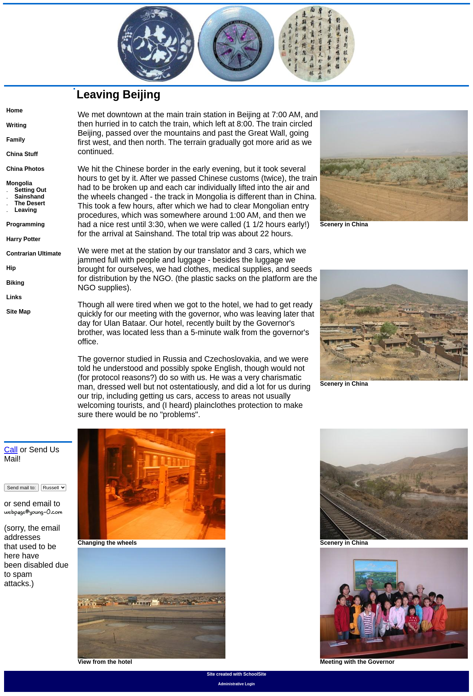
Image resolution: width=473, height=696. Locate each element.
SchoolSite (254, 674)
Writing (16, 125)
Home (14, 110)
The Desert (29, 203)
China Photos (25, 169)
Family (15, 139)
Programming (25, 224)
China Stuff (22, 154)
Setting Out (30, 190)
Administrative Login (236, 684)
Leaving (25, 210)
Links (14, 297)
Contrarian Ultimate (33, 253)
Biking (15, 283)
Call (11, 449)
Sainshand (28, 196)
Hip (11, 268)
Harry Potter (23, 239)
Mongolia (19, 183)
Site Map (18, 311)
